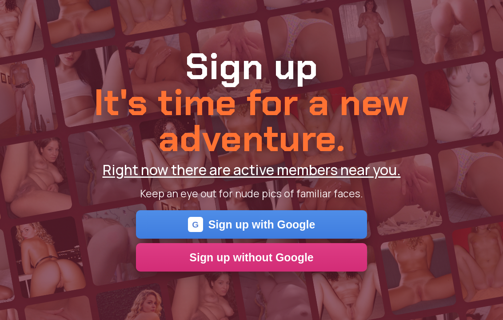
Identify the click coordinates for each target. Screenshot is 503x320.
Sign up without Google (251, 257)
